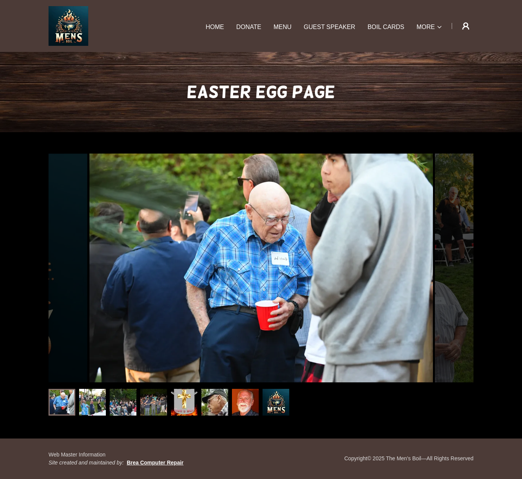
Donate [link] (248, 27)
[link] (68, 25)
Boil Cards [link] (386, 27)
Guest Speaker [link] (329, 27)
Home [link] (215, 27)
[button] (430, 27)
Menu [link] (283, 27)
